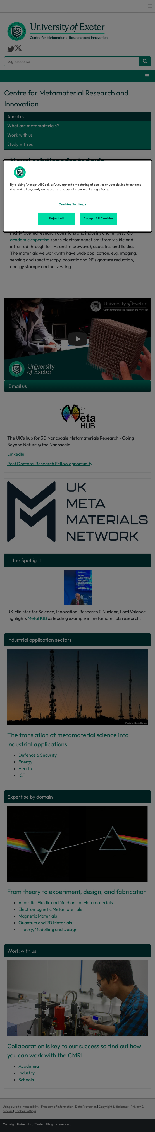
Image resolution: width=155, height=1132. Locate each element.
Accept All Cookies (98, 218)
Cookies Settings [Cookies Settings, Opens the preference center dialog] (72, 204)
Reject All (56, 218)
